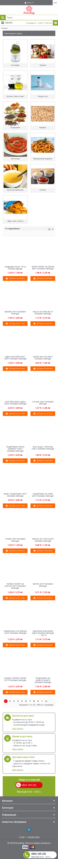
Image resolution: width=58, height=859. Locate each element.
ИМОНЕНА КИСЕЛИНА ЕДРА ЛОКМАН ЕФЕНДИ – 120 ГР (43, 633)
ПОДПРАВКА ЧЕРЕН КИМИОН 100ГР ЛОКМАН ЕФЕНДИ (15, 448)
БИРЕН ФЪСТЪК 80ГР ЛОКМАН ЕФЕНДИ (43, 357)
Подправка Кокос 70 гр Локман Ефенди (15, 267)
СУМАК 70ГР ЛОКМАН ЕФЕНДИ (15, 540)
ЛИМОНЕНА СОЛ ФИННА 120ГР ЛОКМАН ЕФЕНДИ (15, 632)
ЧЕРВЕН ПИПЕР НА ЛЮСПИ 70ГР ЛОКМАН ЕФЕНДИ (15, 586)
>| (46, 701)
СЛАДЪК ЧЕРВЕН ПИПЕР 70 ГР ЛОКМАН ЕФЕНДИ (15, 679)
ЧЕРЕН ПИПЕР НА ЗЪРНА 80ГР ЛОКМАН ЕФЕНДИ (43, 267)
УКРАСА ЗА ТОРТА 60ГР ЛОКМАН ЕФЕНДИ (43, 540)
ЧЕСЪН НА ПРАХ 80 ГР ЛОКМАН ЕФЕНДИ (43, 312)
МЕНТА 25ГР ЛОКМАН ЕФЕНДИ (43, 585)
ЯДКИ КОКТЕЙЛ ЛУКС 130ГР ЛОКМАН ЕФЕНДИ (15, 357)
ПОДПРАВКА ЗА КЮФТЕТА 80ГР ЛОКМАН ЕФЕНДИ (43, 680)
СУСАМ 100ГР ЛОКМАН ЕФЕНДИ (43, 402)
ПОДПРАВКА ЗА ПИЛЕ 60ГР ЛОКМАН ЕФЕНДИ (43, 495)
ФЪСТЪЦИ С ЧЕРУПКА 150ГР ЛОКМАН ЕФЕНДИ (43, 447)
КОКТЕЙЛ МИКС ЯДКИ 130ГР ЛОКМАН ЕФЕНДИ (15, 402)
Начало (4, 28)
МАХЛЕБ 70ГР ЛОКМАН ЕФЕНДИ (15, 312)
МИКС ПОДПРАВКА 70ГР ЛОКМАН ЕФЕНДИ (15, 495)
